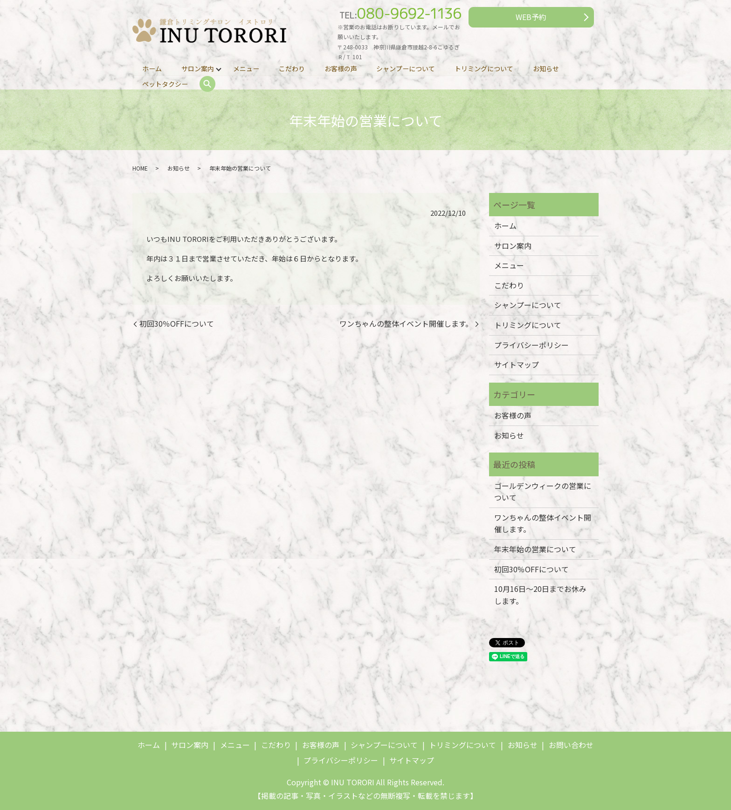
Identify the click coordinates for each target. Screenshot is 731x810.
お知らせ (547, 68)
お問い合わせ (571, 744)
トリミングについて (484, 68)
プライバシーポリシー (531, 344)
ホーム (152, 68)
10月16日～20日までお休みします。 (540, 594)
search (207, 84)
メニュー (247, 68)
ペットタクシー (165, 84)
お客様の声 (341, 68)
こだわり (292, 68)
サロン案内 (197, 68)
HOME (140, 168)
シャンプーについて (406, 68)
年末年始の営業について (535, 549)
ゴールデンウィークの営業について (542, 491)
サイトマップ (516, 364)
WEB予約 (531, 16)
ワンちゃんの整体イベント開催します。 (406, 323)
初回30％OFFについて (176, 323)
